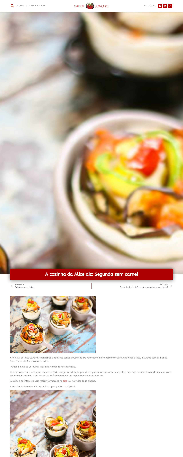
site (65, 381)
